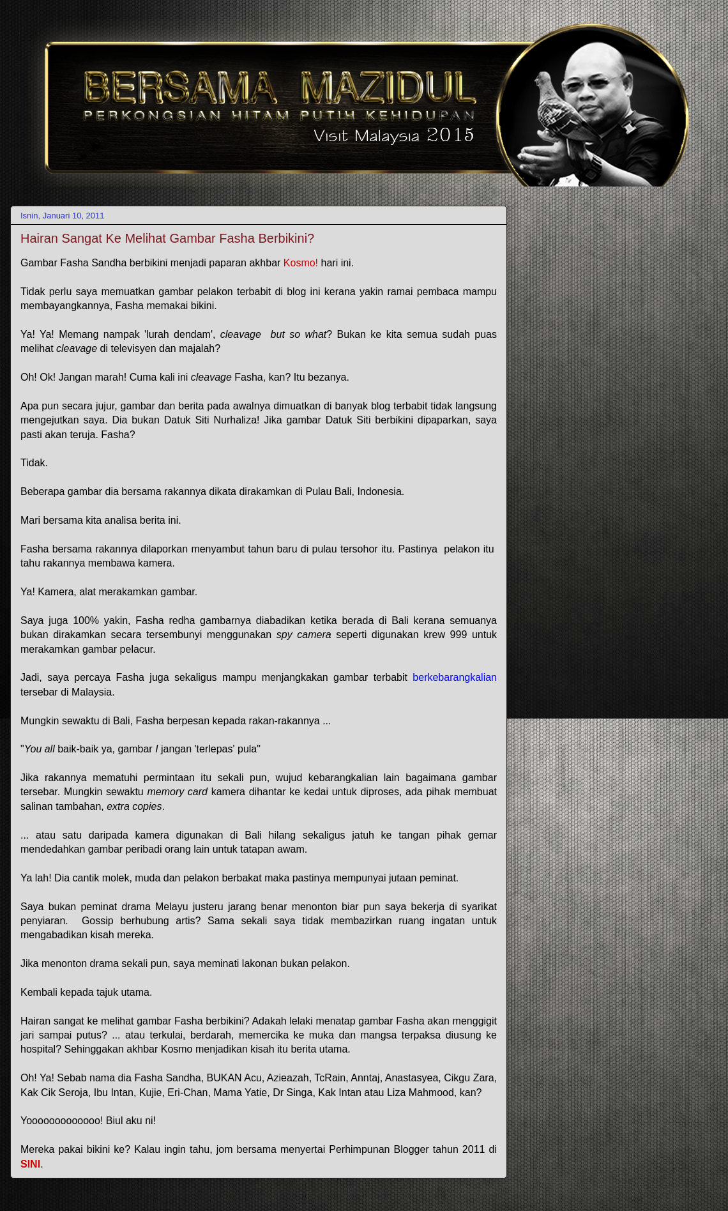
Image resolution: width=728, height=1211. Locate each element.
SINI (30, 1164)
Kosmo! (302, 262)
